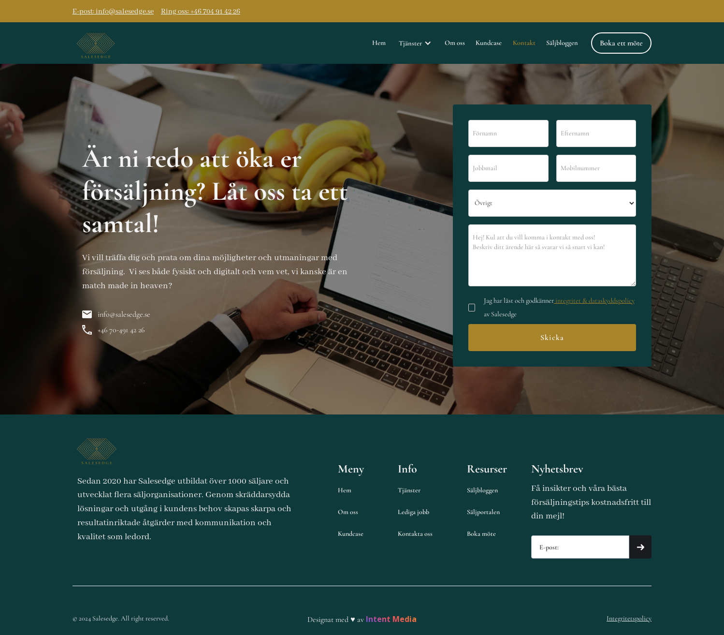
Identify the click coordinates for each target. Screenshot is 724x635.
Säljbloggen (562, 43)
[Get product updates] (580, 547)
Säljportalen (483, 512)
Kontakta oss (415, 534)
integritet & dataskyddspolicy (594, 300)
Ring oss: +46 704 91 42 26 (200, 11)
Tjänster (409, 490)
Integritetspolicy (629, 618)
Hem (379, 43)
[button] (415, 43)
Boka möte (481, 534)
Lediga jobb (413, 512)
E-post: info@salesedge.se (113, 11)
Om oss (455, 43)
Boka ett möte (621, 43)
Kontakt (524, 43)
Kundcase (489, 43)
